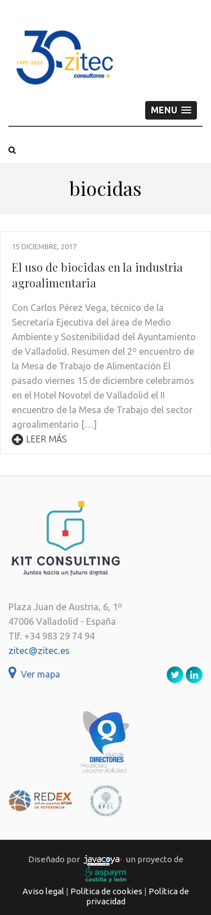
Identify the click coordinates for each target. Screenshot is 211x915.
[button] (171, 110)
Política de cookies (106, 891)
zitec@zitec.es (39, 651)
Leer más (39, 439)
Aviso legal (43, 891)
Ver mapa (34, 674)
